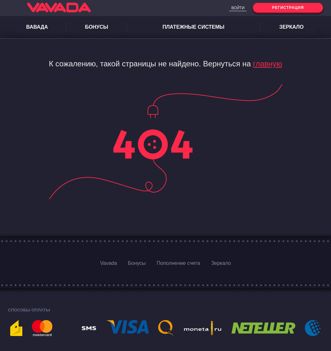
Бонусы (96, 27)
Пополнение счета (178, 263)
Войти (238, 8)
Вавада (37, 27)
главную (267, 63)
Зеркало (291, 27)
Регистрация (288, 7)
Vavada (108, 263)
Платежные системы (193, 27)
